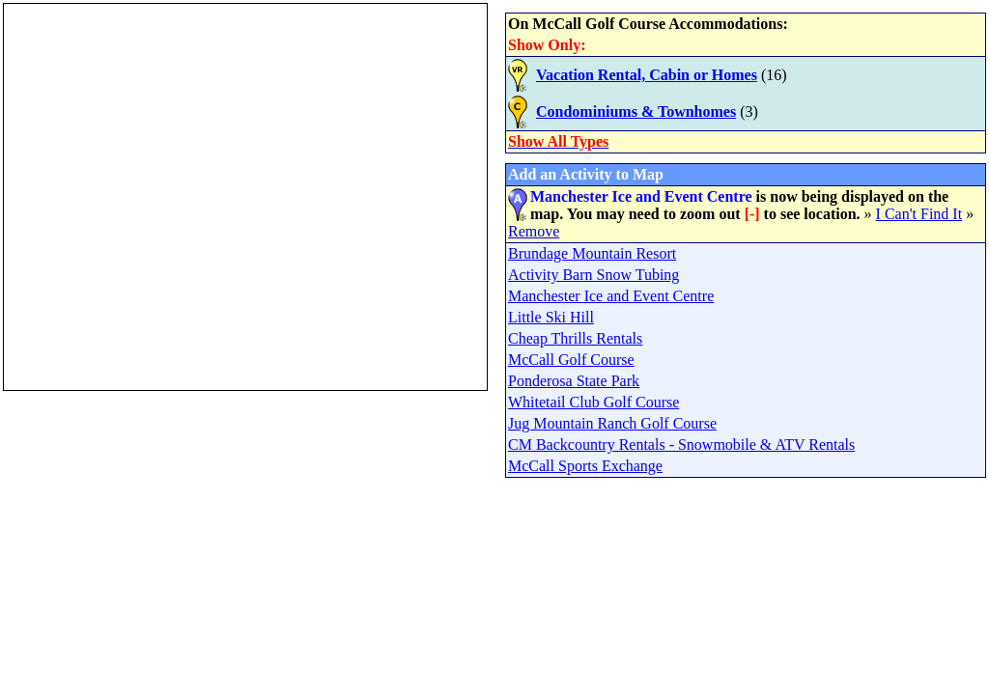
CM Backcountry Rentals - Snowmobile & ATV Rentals (681, 444)
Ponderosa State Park (573, 381)
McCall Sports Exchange (585, 466)
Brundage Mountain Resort (592, 253)
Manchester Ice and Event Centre (611, 296)
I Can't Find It (919, 214)
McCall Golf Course (571, 359)
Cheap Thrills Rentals (575, 338)
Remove (533, 231)
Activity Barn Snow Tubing (593, 274)
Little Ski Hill (551, 317)
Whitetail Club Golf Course (593, 402)
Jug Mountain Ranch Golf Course (612, 423)
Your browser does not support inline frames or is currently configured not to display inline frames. (245, 197)
